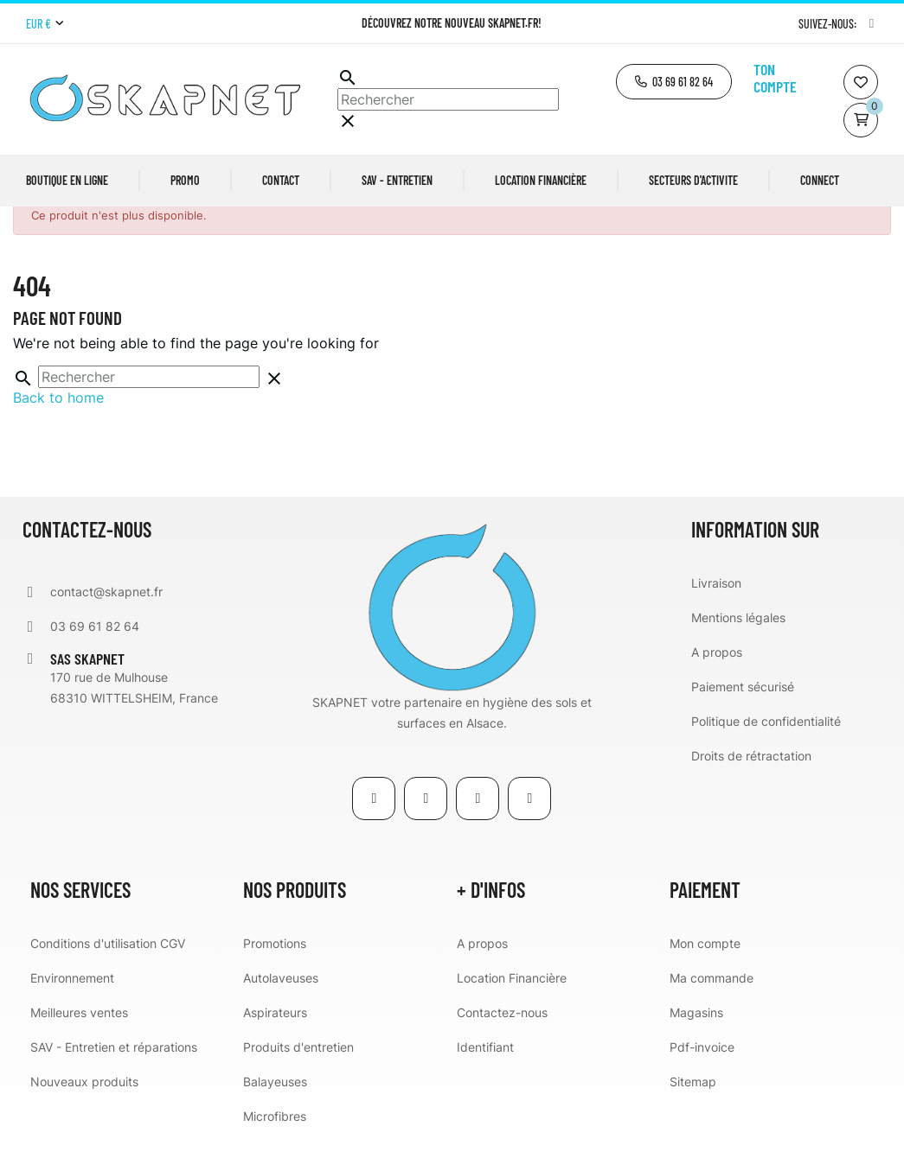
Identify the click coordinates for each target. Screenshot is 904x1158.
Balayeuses (275, 1101)
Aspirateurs (275, 1032)
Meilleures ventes (79, 1032)
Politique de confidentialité (766, 741)
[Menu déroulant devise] (44, 24)
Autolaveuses (280, 997)
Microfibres (274, 1136)
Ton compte (775, 78)
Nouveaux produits (84, 1101)
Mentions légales (738, 637)
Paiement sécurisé (742, 706)
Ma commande (711, 997)
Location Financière (512, 997)
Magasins (696, 1032)
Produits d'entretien (298, 1066)
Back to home (58, 417)
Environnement (72, 997)
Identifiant (485, 1066)
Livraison (716, 602)
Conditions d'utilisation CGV (107, 963)
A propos (716, 672)
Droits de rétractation (751, 775)
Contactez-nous (502, 1032)
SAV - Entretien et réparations (113, 1066)
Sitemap (693, 1101)
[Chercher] (448, 99)
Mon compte (705, 963)
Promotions (274, 963)
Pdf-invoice (702, 1066)
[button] (674, 81)
